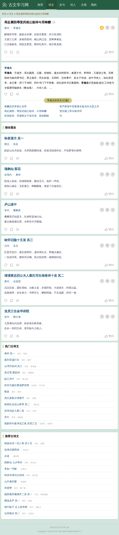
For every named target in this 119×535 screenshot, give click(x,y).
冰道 (6, 456)
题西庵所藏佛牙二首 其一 (18, 494)
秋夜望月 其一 (14, 138)
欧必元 (26, 450)
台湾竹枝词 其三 (13, 366)
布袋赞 (8, 488)
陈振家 (23, 482)
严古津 (42, 385)
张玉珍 (33, 463)
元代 (6, 246)
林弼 (30, 501)
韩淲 (25, 354)
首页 (4, 14)
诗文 (51, 4)
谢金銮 (33, 366)
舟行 (6, 417)
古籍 (84, 4)
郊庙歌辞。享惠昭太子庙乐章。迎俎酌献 (26, 115)
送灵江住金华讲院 (16, 311)
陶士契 (25, 379)
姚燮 (42, 443)
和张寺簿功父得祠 (14, 475)
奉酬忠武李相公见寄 (15, 106)
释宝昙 (35, 475)
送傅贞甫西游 (11, 449)
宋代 (6, 210)
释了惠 (23, 488)
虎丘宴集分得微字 (14, 398)
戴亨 (29, 360)
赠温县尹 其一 (12, 500)
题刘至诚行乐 (11, 359)
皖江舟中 (9, 379)
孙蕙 (34, 398)
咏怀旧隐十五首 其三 (18, 240)
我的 (94, 4)
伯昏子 (50, 424)
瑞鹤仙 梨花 (12, 169)
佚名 (15, 144)
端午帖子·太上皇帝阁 (15, 507)
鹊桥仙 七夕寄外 (13, 462)
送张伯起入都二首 (14, 410)
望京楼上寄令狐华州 (71, 111)
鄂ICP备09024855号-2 (72, 531)
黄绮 (18, 174)
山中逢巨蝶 (10, 481)
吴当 (15, 246)
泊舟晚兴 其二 (12, 513)
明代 (24, 501)
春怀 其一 (9, 353)
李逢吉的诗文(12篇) (58, 100)
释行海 (17, 317)
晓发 (6, 391)
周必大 (38, 507)
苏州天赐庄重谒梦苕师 (16, 385)
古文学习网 (19, 4)
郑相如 (20, 417)
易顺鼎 (31, 373)
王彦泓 (31, 513)
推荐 (40, 4)
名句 (62, 4)
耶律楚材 (44, 494)
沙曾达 (23, 469)
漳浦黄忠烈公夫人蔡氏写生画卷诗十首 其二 (34, 275)
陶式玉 (37, 405)
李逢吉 (17, 28)
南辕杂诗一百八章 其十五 (18, 443)
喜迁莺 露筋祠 (12, 372)
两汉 (6, 144)
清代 (23, 360)
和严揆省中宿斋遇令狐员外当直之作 (79, 106)
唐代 (6, 28)
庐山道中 (10, 204)
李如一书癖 (10, 468)
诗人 (73, 4)
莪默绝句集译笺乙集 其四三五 (20, 423)
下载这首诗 (17, 52)
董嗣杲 (17, 210)
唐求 (19, 392)
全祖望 (17, 281)
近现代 (8, 174)
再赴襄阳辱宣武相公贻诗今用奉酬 (32, 14)
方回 (34, 411)
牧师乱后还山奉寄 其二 (17, 404)
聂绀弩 (16, 456)
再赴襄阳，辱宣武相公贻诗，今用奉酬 (25, 111)
